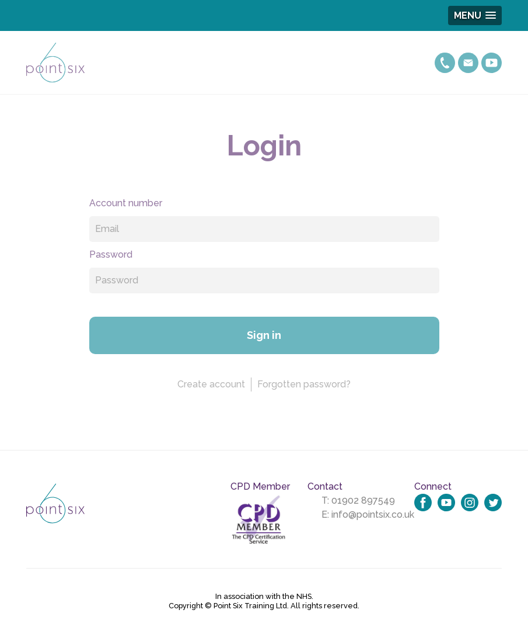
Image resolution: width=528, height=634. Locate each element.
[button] (475, 15)
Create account (211, 384)
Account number (125, 203)
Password (110, 254)
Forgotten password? (304, 384)
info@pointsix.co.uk (372, 514)
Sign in (264, 335)
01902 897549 (363, 500)
